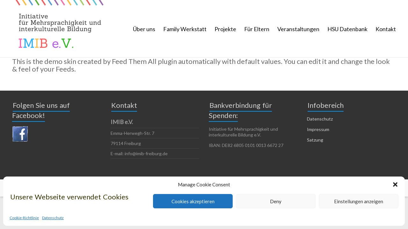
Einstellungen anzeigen (358, 201)
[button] (395, 184)
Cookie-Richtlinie (24, 217)
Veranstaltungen (298, 28)
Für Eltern (256, 28)
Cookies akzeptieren (193, 201)
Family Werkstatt (185, 28)
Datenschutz (53, 217)
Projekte (225, 28)
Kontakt (385, 28)
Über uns (144, 28)
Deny (275, 201)
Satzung (315, 139)
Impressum (318, 129)
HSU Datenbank (347, 28)
